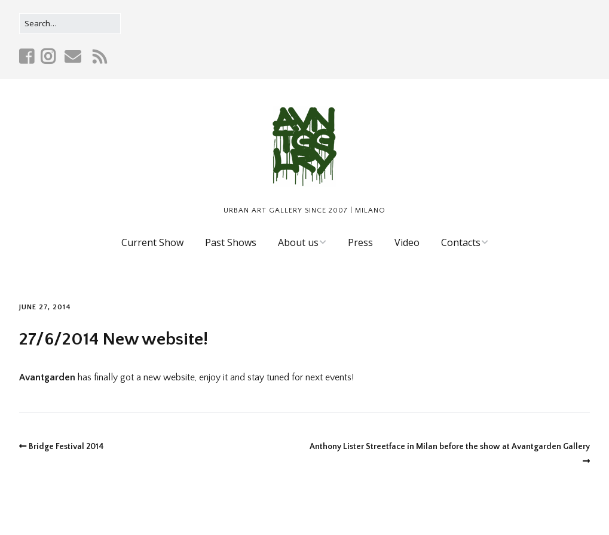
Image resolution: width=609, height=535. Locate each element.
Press (360, 242)
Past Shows (230, 242)
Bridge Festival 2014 (66, 446)
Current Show (152, 242)
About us (298, 242)
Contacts (461, 242)
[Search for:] (70, 23)
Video (407, 242)
